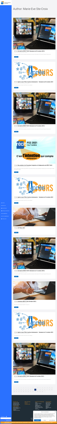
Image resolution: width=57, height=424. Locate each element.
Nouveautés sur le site (16, 404)
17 (14, 389)
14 (47, 387)
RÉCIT (47, 408)
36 (18, 391)
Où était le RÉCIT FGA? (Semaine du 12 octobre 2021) (31, 270)
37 (21, 391)
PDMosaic (47, 406)
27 (37, 389)
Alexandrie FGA (48, 402)
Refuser (45, 420)
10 (37, 387)
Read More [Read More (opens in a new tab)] (16, 232)
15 (49, 387)
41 (30, 391)
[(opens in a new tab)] (34, 217)
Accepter (37, 420)
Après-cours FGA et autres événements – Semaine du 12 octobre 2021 (35, 332)
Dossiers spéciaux (15, 408)
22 (25, 389)
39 (25, 391)
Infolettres (23, 229)
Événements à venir (16, 403)
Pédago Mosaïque (48, 407)
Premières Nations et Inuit (39, 407)
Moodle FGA (36, 422)
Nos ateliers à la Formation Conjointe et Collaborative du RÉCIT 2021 (35, 165)
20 (21, 389)
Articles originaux (15, 407)
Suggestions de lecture (16, 410)
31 (47, 389)
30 (44, 389)
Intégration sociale (38, 405)
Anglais (36, 402)
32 (49, 389)
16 (51, 387)
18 (16, 389)
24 (30, 389)
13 (44, 387)
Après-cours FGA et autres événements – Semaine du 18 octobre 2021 (35, 197)
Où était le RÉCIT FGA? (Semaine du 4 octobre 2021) (31, 376)
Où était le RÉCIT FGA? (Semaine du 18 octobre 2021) (31, 126)
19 (18, 389)
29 (42, 389)
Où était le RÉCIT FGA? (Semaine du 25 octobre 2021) (31, 51)
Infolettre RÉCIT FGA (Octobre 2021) (27, 301)
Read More (16, 87)
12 (42, 387)
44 (37, 391)
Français (36, 404)
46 (42, 391)
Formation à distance (38, 403)
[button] (55, 411)
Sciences (36, 408)
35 (16, 391)
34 (14, 391)
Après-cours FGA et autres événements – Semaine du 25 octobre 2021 (35, 82)
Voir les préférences (52, 420)
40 (28, 391)
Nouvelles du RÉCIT (24, 52)
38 (23, 391)
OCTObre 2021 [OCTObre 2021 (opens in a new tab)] (21, 228)
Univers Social (37, 409)
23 (28, 389)
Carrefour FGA (48, 405)
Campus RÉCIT (48, 404)
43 (35, 391)
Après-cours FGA (48, 403)
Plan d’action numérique (38, 406)
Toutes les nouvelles (16, 402)
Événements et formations (25, 83)
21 (23, 389)
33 (51, 389)
